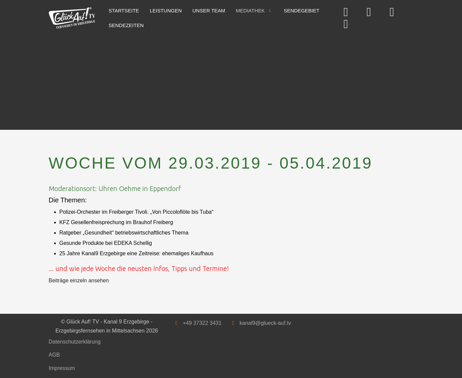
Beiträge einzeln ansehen (79, 280)
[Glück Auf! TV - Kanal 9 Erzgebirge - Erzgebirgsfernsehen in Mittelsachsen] (72, 18)
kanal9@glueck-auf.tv (265, 323)
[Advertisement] (231, 79)
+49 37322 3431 (202, 323)
